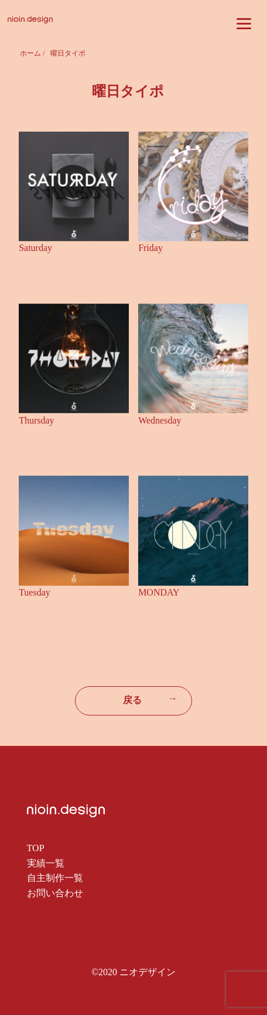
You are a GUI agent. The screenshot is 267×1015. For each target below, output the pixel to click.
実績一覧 (45, 863)
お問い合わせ (55, 893)
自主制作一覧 (55, 878)
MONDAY (159, 592)
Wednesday (159, 420)
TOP (35, 848)
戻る (150, 699)
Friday (150, 248)
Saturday (35, 248)
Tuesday (34, 592)
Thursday (36, 420)
